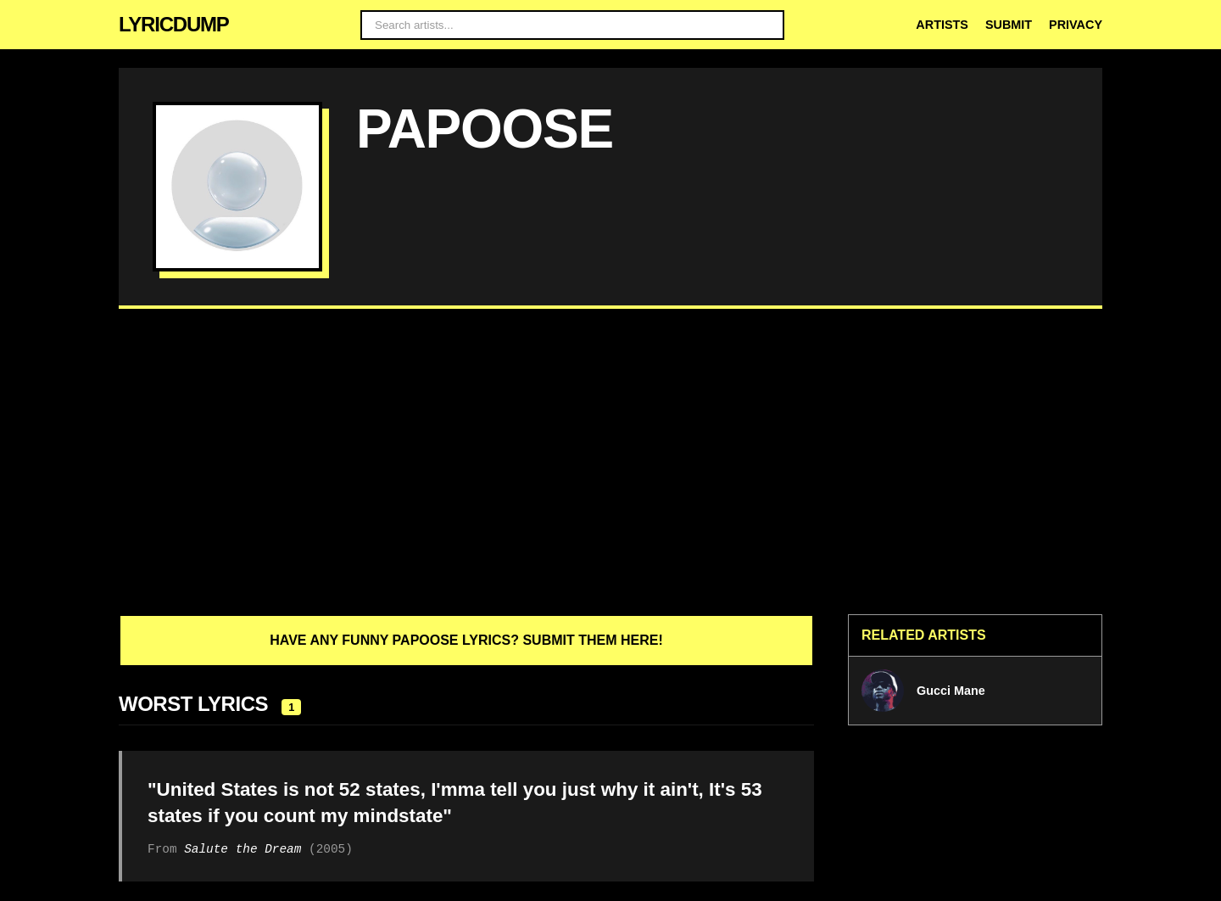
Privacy (1075, 24)
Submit (1008, 24)
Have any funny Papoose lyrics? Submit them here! (466, 640)
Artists (942, 24)
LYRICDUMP (174, 24)
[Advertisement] (610, 461)
